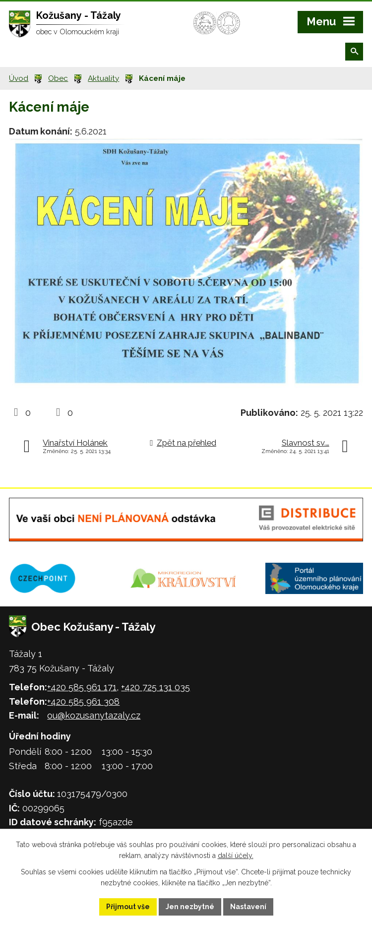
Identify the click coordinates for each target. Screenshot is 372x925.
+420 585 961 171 (82, 687)
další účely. (235, 856)
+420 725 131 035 (155, 687)
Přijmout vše (128, 907)
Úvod (18, 78)
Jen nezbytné (190, 907)
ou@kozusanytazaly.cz (93, 715)
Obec (58, 78)
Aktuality (103, 78)
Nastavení (248, 907)
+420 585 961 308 (83, 701)
